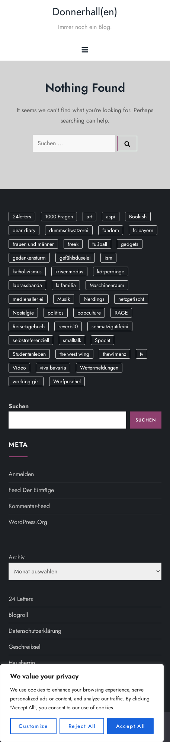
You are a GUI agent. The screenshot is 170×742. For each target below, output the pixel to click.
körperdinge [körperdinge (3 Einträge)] (110, 271)
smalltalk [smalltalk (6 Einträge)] (72, 340)
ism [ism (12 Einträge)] (108, 257)
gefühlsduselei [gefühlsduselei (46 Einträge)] (75, 257)
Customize (33, 726)
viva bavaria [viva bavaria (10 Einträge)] (53, 367)
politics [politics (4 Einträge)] (56, 312)
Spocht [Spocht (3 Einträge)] (102, 340)
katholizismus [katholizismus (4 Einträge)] (27, 271)
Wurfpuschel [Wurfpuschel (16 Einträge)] (67, 381)
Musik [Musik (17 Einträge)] (63, 299)
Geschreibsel (25, 646)
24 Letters (21, 599)
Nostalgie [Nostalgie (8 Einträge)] (23, 312)
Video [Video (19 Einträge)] (19, 367)
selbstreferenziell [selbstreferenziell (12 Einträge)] (31, 340)
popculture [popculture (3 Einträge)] (89, 312)
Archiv (17, 557)
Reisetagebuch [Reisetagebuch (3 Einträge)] (29, 326)
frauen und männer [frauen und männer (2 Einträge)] (33, 244)
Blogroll (18, 615)
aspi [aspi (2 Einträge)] (110, 216)
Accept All (130, 726)
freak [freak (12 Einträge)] (73, 244)
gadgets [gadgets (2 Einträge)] (129, 244)
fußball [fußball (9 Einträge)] (99, 244)
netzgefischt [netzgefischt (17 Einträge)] (131, 299)
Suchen (19, 406)
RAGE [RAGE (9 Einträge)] (121, 312)
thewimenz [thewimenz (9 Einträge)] (114, 354)
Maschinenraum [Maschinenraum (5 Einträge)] (107, 285)
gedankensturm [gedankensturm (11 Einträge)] (29, 257)
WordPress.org (28, 522)
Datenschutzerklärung (35, 631)
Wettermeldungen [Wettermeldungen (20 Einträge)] (99, 367)
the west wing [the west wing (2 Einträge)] (74, 354)
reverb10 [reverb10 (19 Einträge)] (68, 326)
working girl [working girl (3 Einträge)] (26, 381)
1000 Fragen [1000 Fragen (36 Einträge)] (59, 216)
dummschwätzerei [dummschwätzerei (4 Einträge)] (69, 230)
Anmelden (21, 474)
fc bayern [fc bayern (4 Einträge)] (143, 230)
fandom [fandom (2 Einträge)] (110, 230)
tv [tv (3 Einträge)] (141, 354)
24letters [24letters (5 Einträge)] (22, 216)
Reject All (82, 726)
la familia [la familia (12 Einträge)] (66, 285)
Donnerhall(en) (85, 11)
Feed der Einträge (31, 490)
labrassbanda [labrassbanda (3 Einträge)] (27, 285)
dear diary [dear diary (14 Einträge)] (24, 230)
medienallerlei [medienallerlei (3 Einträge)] (28, 299)
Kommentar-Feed (29, 506)
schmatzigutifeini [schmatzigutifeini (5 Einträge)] (110, 326)
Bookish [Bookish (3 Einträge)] (138, 216)
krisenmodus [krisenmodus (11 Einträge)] (69, 271)
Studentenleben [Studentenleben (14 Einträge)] (29, 354)
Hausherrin (22, 662)
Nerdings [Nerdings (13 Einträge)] (94, 299)
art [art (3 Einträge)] (89, 216)
